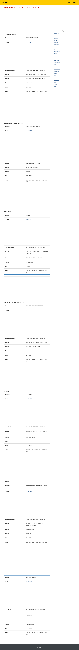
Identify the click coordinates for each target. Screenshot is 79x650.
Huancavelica (57, 51)
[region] (27, 22)
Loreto (55, 66)
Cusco (55, 49)
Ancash (55, 36)
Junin (55, 58)
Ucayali (55, 86)
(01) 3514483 (29, 491)
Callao (55, 47)
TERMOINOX (7, 212)
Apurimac (56, 38)
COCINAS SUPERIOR (10, 34)
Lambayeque (57, 62)
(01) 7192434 (29, 42)
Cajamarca (56, 44)
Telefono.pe (5, 2)
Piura (55, 75)
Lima (55, 64)
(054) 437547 (29, 219)
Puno (55, 77)
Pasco (55, 73)
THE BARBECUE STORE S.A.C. (13, 574)
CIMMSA (6, 481)
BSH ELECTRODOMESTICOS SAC (13, 123)
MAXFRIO (7, 391)
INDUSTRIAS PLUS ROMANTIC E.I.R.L (14, 302)
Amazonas (56, 33)
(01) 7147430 (29, 131)
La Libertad (56, 60)
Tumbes (55, 84)
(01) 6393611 (29, 581)
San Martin (56, 80)
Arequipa (56, 40)
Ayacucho (56, 42)
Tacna (55, 82)
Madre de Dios (57, 69)
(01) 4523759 (29, 399)
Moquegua (56, 71)
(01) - (27, 310)
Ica (54, 55)
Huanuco (56, 53)
